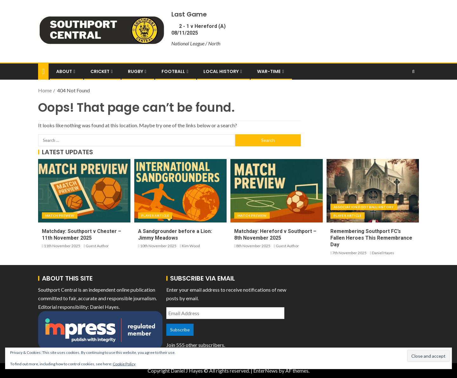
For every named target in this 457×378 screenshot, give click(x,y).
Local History (221, 71)
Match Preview (59, 215)
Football (173, 71)
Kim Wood (191, 245)
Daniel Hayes (383, 252)
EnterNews (265, 371)
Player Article (155, 215)
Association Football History (364, 207)
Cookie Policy (124, 363)
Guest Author (97, 245)
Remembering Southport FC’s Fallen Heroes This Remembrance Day (371, 238)
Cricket (99, 71)
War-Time (269, 71)
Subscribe (180, 329)
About (64, 71)
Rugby (135, 71)
